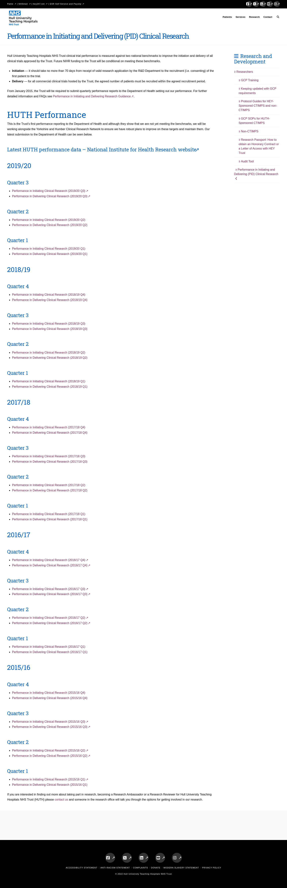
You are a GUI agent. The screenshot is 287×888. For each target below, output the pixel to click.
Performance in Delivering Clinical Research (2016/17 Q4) (49, 565)
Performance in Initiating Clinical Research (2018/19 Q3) (48, 323)
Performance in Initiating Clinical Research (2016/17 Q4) (48, 560)
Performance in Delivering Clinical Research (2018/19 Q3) (49, 328)
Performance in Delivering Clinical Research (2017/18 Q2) (49, 490)
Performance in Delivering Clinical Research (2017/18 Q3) (49, 461)
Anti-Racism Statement (115, 868)
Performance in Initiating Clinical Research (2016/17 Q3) (48, 589)
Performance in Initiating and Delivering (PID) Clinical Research (256, 174)
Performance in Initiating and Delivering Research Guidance (92, 96)
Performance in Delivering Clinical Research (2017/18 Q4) (49, 432)
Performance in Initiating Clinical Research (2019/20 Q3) (48, 190)
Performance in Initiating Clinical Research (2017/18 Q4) (48, 427)
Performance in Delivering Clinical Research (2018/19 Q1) (49, 386)
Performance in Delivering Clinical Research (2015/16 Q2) (49, 755)
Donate (155, 868)
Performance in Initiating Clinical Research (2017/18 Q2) (48, 485)
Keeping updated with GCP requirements (257, 91)
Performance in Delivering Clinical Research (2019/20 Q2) (49, 225)
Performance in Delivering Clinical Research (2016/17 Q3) (49, 594)
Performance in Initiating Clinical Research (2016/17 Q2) (48, 617)
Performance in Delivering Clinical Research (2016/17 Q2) (49, 623)
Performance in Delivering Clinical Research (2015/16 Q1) (49, 784)
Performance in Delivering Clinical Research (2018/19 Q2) (49, 357)
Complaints (140, 868)
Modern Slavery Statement (181, 868)
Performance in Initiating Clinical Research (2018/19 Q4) (48, 294)
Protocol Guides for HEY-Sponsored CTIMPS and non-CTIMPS (258, 106)
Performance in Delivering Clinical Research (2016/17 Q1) (49, 652)
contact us (61, 799)
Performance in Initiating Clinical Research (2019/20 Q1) (48, 248)
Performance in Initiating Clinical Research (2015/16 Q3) (48, 721)
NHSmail (23, 4)
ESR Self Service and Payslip (65, 4)
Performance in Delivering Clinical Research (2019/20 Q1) (49, 253)
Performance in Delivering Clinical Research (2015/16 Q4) (49, 698)
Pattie (10, 4)
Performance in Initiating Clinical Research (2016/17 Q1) (48, 646)
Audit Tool (246, 161)
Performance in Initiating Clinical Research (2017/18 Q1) (48, 514)
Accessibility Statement (81, 868)
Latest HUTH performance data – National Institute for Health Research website (101, 149)
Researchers (243, 71)
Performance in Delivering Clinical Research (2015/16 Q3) (49, 726)
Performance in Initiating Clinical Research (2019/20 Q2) (48, 219)
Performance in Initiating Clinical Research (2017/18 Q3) (48, 456)
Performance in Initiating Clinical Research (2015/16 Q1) (48, 779)
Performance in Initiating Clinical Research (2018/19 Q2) (48, 352)
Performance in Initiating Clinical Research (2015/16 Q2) (48, 750)
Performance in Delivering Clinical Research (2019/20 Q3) (49, 196)
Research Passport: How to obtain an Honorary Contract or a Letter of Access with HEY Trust (259, 146)
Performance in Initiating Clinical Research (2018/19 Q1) (48, 381)
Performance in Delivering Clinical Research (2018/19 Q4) (49, 299)
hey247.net (39, 4)
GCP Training (249, 80)
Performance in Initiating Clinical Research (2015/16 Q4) (48, 692)
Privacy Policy (211, 868)
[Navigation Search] (277, 17)
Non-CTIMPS (248, 131)
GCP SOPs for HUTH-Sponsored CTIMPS (254, 120)
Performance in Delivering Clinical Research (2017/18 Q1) (49, 519)
